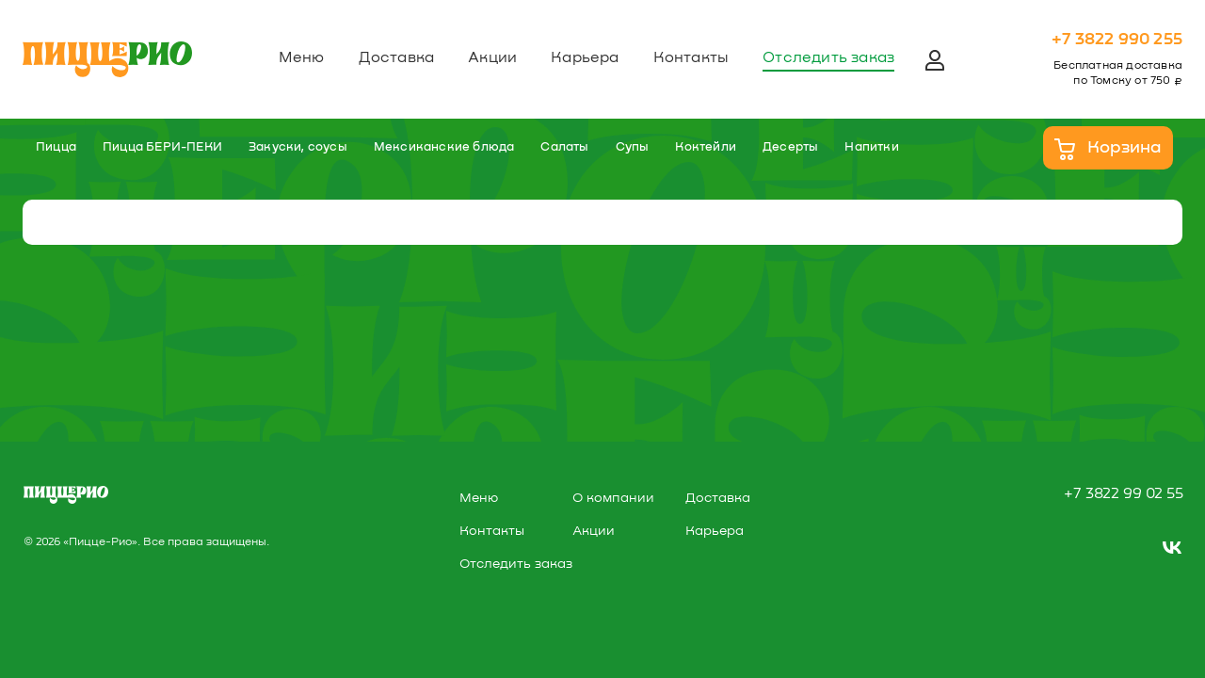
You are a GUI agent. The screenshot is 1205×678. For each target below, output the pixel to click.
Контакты (691, 57)
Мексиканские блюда (444, 147)
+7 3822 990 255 (1117, 39)
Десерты (790, 147)
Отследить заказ (828, 57)
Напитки (871, 147)
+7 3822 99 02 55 (1123, 493)
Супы (633, 147)
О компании (613, 498)
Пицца (56, 147)
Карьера (585, 57)
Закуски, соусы (298, 147)
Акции (492, 57)
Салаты (564, 147)
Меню (302, 57)
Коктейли (705, 147)
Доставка (397, 57)
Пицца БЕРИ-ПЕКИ (162, 147)
